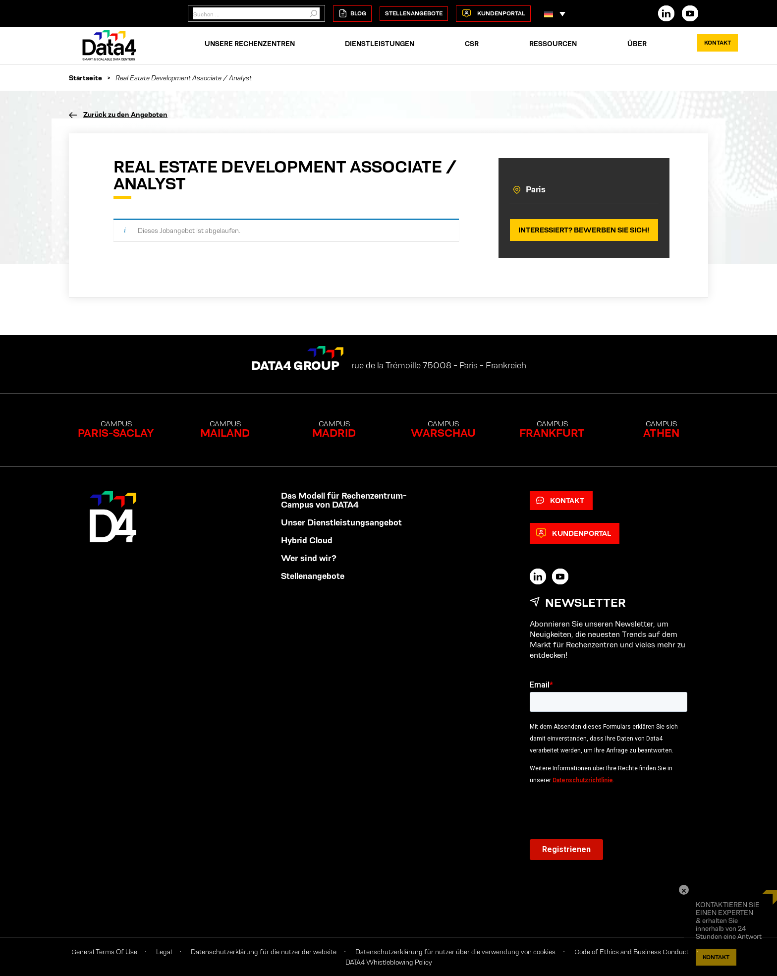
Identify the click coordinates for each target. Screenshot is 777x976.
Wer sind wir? (308, 558)
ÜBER (637, 44)
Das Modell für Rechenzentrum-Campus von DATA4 (344, 500)
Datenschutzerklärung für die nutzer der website (263, 952)
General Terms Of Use (104, 952)
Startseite (85, 77)
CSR (472, 44)
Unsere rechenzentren (250, 44)
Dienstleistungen (379, 44)
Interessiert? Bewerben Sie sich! (584, 230)
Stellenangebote (414, 13)
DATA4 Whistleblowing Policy (388, 962)
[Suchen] (314, 13)
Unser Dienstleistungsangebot (341, 522)
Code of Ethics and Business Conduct (631, 952)
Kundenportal (493, 13)
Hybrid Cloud (307, 540)
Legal (164, 952)
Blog (352, 13)
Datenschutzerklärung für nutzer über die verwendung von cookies (455, 952)
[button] (555, 13)
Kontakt (717, 42)
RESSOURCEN (553, 44)
